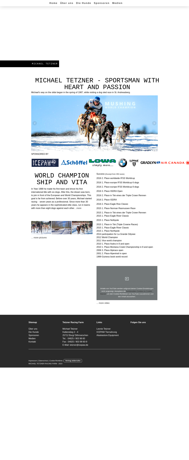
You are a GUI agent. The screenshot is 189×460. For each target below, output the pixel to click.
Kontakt (32, 342)
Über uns (66, 3)
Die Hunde (83, 3)
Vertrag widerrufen (72, 361)
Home (53, 3)
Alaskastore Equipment (108, 335)
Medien (117, 3)
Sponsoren (102, 3)
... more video (103, 303)
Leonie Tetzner (104, 329)
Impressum (33, 361)
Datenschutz (43, 361)
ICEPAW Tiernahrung (107, 332)
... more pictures (39, 237)
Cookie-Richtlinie (55, 361)
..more (78, 208)
